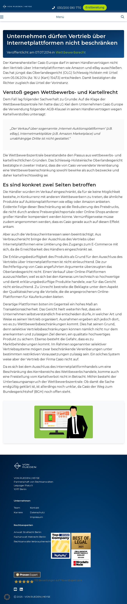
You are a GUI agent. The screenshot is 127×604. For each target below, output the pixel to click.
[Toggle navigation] (57, 17)
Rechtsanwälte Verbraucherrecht (32, 541)
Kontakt (34, 507)
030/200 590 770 (66, 8)
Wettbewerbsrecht (71, 52)
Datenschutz (37, 512)
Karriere (18, 512)
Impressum (36, 517)
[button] (7, 597)
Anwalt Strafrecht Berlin (27, 532)
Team (17, 507)
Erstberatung (94, 7)
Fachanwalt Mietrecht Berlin (30, 536)
